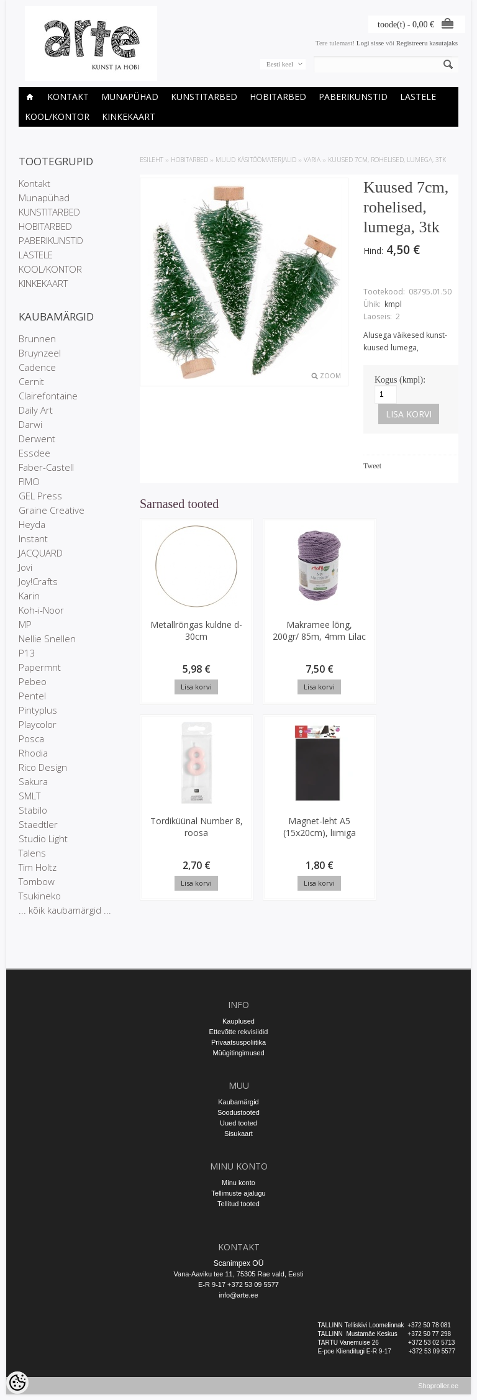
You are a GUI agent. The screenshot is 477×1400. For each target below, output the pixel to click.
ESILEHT (151, 159)
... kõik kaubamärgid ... (65, 910)
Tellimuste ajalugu (238, 1193)
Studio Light (43, 838)
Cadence (37, 367)
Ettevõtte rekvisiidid (238, 1031)
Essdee (34, 453)
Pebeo (33, 681)
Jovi (25, 567)
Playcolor (38, 724)
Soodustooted (238, 1112)
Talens (32, 853)
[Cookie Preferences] (17, 1382)
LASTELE (418, 96)
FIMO (29, 481)
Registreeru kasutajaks (427, 43)
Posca (31, 738)
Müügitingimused (238, 1053)
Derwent (37, 438)
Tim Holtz (38, 867)
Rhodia (33, 753)
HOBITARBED (278, 96)
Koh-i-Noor (41, 610)
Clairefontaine (48, 395)
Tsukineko (40, 895)
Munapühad (129, 96)
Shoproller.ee (438, 1391)
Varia (312, 159)
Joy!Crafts (38, 581)
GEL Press (40, 495)
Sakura (33, 781)
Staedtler (38, 824)
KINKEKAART (128, 116)
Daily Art (36, 410)
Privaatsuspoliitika (238, 1042)
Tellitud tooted (238, 1203)
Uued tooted (238, 1123)
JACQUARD (41, 553)
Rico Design (43, 767)
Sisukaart (238, 1133)
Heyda (32, 524)
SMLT (29, 795)
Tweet (372, 465)
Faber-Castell (46, 467)
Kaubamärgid (238, 1102)
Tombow (37, 881)
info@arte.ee (238, 1295)
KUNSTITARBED (204, 96)
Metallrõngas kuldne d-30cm (177, 636)
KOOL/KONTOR (57, 116)
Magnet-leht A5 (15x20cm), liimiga (177, 834)
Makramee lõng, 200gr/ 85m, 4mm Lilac (261, 642)
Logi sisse (370, 43)
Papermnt (40, 667)
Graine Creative (51, 510)
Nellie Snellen (47, 638)
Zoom (330, 375)
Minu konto (238, 1182)
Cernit (31, 381)
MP (25, 624)
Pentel (32, 695)
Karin (29, 595)
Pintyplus (38, 710)
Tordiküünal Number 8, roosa (345, 636)
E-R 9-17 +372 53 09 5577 (238, 1284)
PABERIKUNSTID (353, 96)
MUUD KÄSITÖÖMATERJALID (256, 159)
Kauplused (238, 1021)
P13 (27, 653)
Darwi (30, 424)
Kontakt (68, 96)
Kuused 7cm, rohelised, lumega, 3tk (387, 159)
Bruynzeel (40, 353)
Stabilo (33, 810)
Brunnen (37, 338)
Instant (33, 538)
